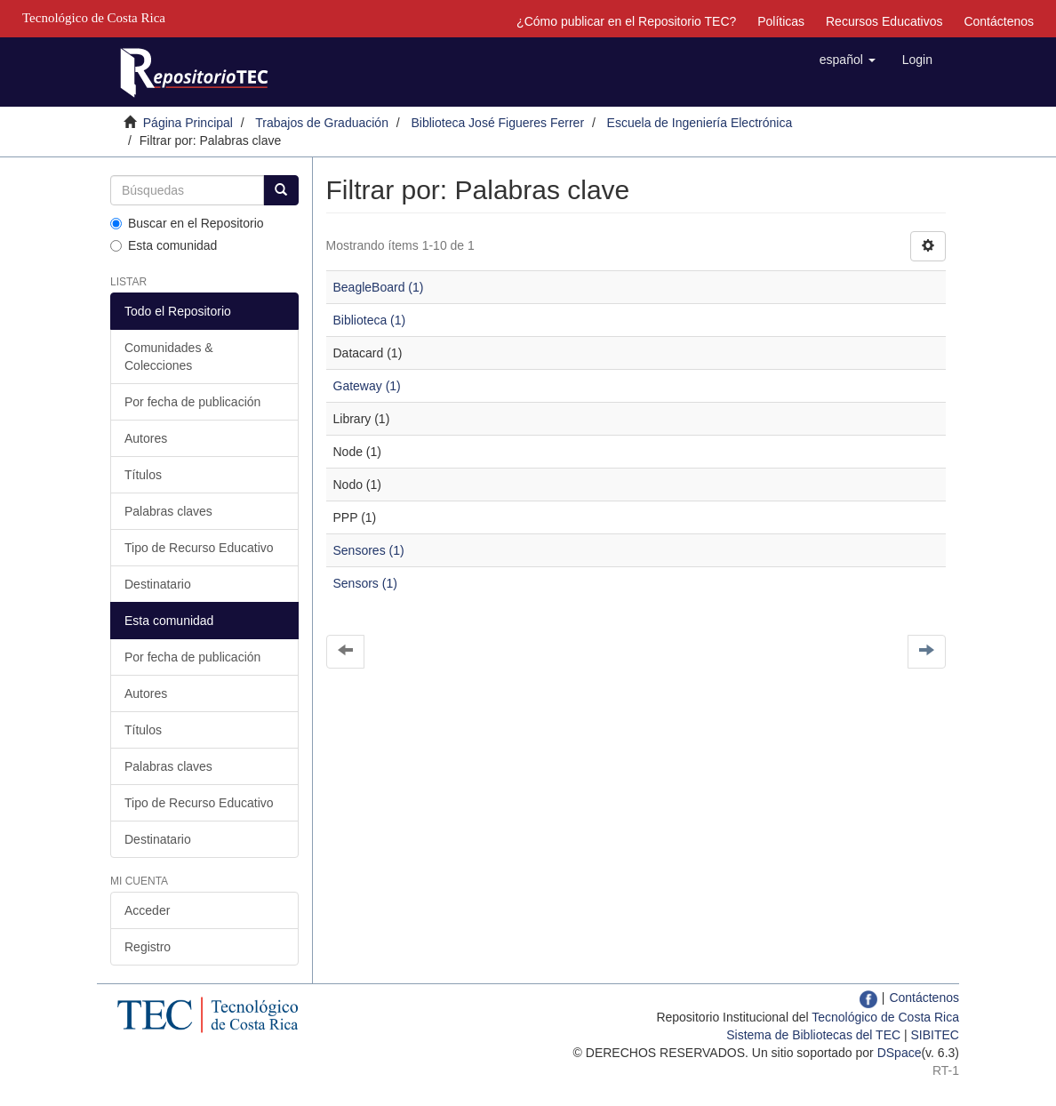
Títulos (143, 475)
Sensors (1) (365, 583)
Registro (147, 947)
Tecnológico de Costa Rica (885, 1017)
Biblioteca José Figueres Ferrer (498, 123)
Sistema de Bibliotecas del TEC (813, 1035)
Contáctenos (999, 21)
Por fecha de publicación (192, 402)
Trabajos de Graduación (321, 123)
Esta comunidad (163, 245)
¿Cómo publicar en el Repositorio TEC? (626, 21)
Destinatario (157, 584)
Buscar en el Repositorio (187, 223)
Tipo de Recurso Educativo (199, 548)
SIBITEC (935, 1035)
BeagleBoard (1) (378, 287)
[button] (847, 59)
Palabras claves (168, 511)
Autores (145, 438)
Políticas (780, 21)
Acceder (147, 910)
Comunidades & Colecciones (168, 357)
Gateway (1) (367, 386)
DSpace (899, 1053)
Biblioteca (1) (369, 320)
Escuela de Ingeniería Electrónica (700, 123)
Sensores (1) (368, 550)
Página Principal (188, 123)
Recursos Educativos (884, 21)
